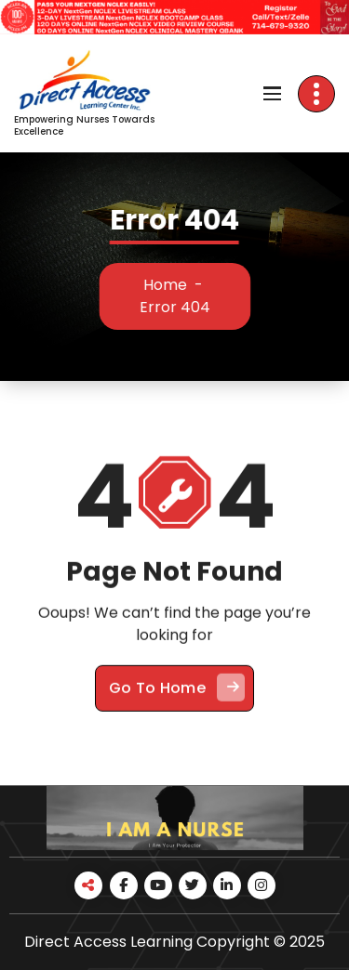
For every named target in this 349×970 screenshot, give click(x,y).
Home (173, 284)
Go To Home (177, 701)
